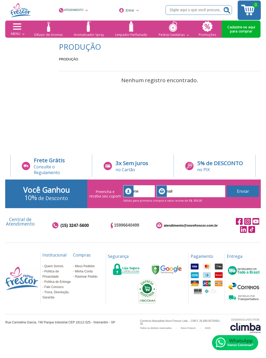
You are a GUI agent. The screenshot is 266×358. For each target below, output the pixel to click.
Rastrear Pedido (86, 276)
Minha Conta (84, 271)
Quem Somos (53, 266)
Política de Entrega (57, 282)
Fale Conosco (54, 287)
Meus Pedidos (85, 266)
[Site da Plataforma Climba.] (245, 325)
